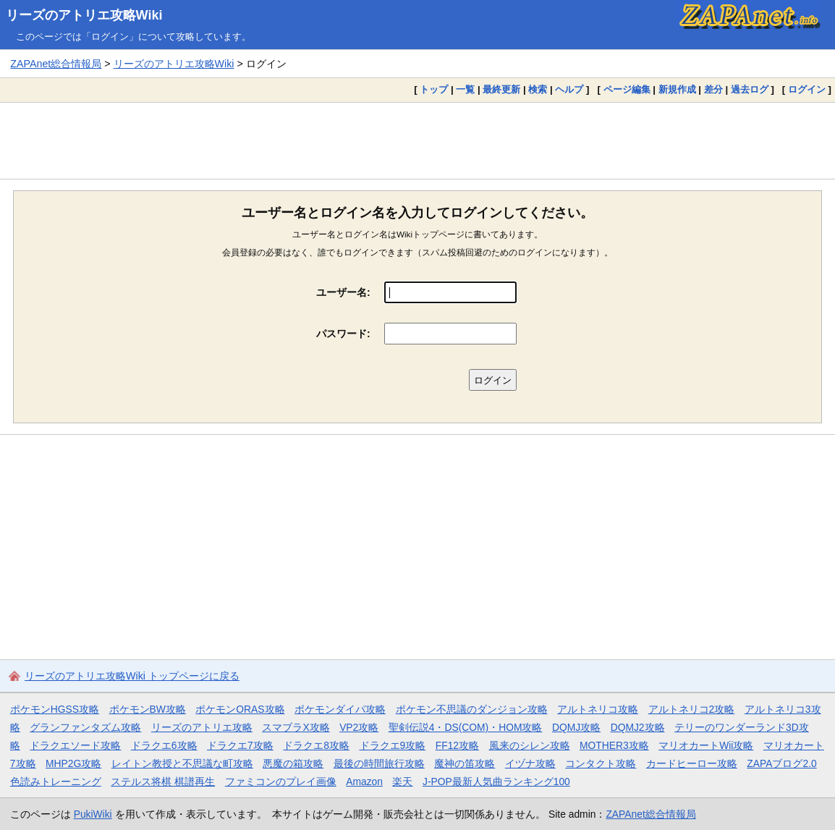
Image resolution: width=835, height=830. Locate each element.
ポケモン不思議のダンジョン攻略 (472, 709)
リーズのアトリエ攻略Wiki (84, 15)
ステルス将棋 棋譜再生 (163, 781)
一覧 (465, 89)
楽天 (402, 781)
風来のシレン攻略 (529, 745)
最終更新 (501, 89)
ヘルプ (569, 89)
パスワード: (343, 333)
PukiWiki (93, 814)
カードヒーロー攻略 (691, 763)
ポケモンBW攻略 (147, 709)
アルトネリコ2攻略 (691, 709)
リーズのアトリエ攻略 (202, 727)
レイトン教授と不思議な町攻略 (182, 763)
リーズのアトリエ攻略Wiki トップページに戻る (132, 676)
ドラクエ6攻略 (164, 745)
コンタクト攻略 (600, 763)
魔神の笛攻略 (464, 763)
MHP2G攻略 (73, 763)
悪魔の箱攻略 (293, 763)
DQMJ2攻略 (638, 727)
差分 (713, 89)
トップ (434, 89)
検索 (537, 89)
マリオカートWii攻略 (705, 745)
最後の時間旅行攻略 (379, 763)
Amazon (364, 781)
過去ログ (749, 89)
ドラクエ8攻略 (316, 745)
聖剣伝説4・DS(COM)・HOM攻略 (466, 727)
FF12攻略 (457, 745)
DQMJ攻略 (576, 727)
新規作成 (677, 89)
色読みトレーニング (55, 781)
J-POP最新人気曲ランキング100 (496, 781)
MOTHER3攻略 (614, 745)
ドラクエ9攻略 (393, 745)
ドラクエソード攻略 (75, 745)
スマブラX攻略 (295, 727)
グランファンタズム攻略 (85, 727)
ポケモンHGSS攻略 (54, 709)
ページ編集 (626, 89)
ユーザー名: (343, 292)
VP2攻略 (358, 727)
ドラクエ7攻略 (240, 745)
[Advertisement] (417, 140)
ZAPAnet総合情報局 (55, 63)
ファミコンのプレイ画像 (280, 781)
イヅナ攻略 (530, 763)
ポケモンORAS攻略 (239, 709)
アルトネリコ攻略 (597, 709)
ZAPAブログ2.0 (781, 763)
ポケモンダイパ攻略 (340, 709)
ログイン (807, 89)
